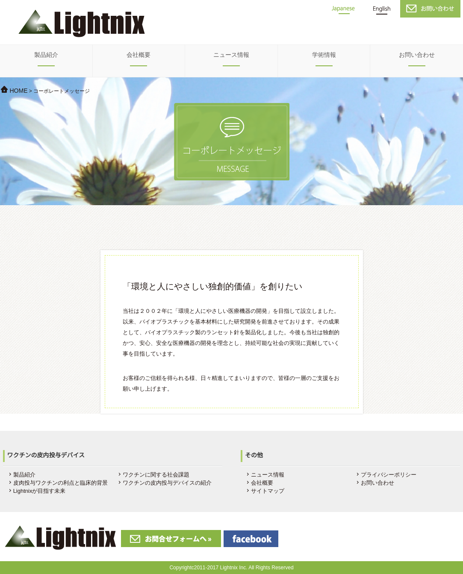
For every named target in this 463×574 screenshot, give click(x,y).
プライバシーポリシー (388, 474)
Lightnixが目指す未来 (39, 491)
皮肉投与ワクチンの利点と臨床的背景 (60, 483)
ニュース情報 (231, 54)
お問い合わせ (417, 54)
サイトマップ (267, 491)
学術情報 (324, 54)
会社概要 (138, 54)
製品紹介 (46, 54)
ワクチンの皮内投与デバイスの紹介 (167, 483)
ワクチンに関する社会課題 (156, 474)
